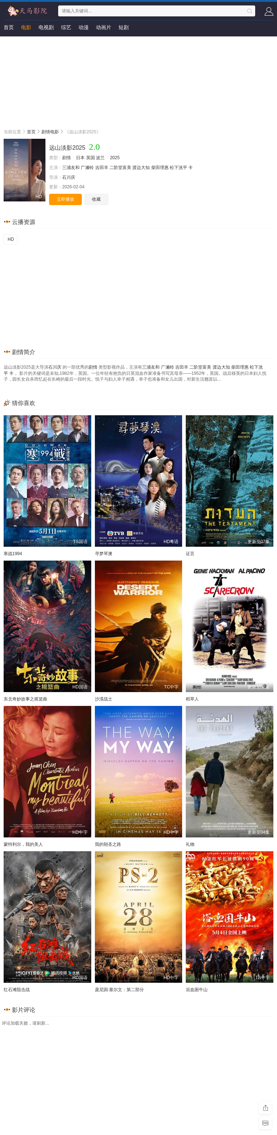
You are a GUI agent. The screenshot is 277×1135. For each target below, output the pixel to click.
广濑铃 (87, 167)
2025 (115, 157)
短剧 (124, 27)
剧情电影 (50, 131)
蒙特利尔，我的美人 (23, 844)
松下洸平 (178, 167)
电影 (26, 27)
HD (11, 239)
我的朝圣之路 (108, 844)
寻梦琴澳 (103, 553)
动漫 (84, 27)
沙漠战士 (103, 699)
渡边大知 (141, 167)
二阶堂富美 (120, 167)
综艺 (66, 27)
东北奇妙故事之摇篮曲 (25, 699)
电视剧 (46, 27)
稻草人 (192, 699)
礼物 (190, 844)
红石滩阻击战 (17, 989)
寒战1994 (13, 553)
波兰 (100, 157)
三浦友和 (71, 167)
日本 (80, 157)
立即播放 (65, 199)
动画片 (103, 27)
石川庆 (68, 177)
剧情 (66, 157)
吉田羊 (101, 167)
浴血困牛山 (197, 989)
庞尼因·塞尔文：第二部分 (119, 989)
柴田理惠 (160, 167)
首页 (9, 27)
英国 (90, 157)
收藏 (96, 199)
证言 (190, 553)
